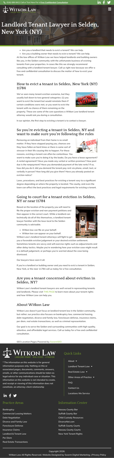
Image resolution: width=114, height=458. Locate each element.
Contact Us (73, 388)
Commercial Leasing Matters (17, 413)
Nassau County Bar (68, 409)
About (72, 361)
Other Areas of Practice (81, 377)
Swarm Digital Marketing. (77, 455)
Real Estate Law (77, 371)
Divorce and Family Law (15, 421)
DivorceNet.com (66, 421)
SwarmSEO (56, 341)
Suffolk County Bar (67, 413)
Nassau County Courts (69, 429)
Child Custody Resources (70, 417)
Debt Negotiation (11, 417)
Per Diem (7, 438)
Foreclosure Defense (13, 425)
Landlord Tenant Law (80, 366)
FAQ (70, 382)
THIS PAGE (49, 291)
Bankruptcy (8, 409)
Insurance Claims (11, 429)
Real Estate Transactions (15, 442)
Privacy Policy (99, 455)
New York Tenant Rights (70, 434)
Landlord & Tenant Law (14, 434)
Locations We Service (79, 393)
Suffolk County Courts (69, 425)
